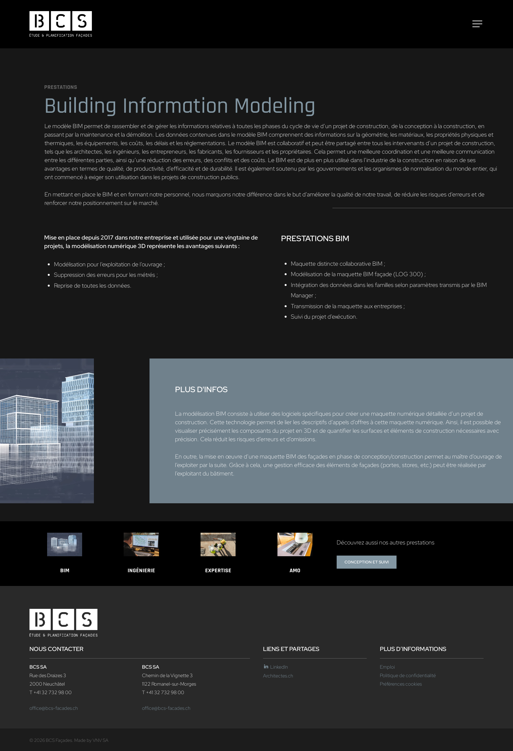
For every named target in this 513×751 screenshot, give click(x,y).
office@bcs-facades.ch (53, 708)
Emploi (387, 667)
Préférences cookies (401, 684)
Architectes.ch (278, 676)
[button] (478, 24)
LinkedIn (275, 667)
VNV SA (100, 740)
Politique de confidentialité (408, 675)
